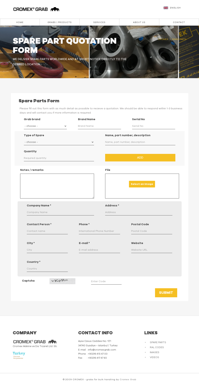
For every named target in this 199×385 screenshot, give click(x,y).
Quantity (30, 151)
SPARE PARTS (158, 342)
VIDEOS (154, 357)
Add (140, 157)
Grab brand (32, 119)
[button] (179, 9)
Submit (166, 293)
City (31, 243)
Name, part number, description (127, 135)
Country (33, 262)
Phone (84, 224)
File (107, 170)
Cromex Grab (128, 379)
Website (137, 243)
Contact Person (39, 224)
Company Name (39, 205)
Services (99, 22)
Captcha (28, 280)
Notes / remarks (32, 170)
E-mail (84, 243)
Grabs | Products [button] (59, 22)
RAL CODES (157, 347)
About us (139, 22)
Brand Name (86, 119)
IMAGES (154, 352)
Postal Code (140, 224)
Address (112, 205)
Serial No (138, 119)
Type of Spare (34, 135)
